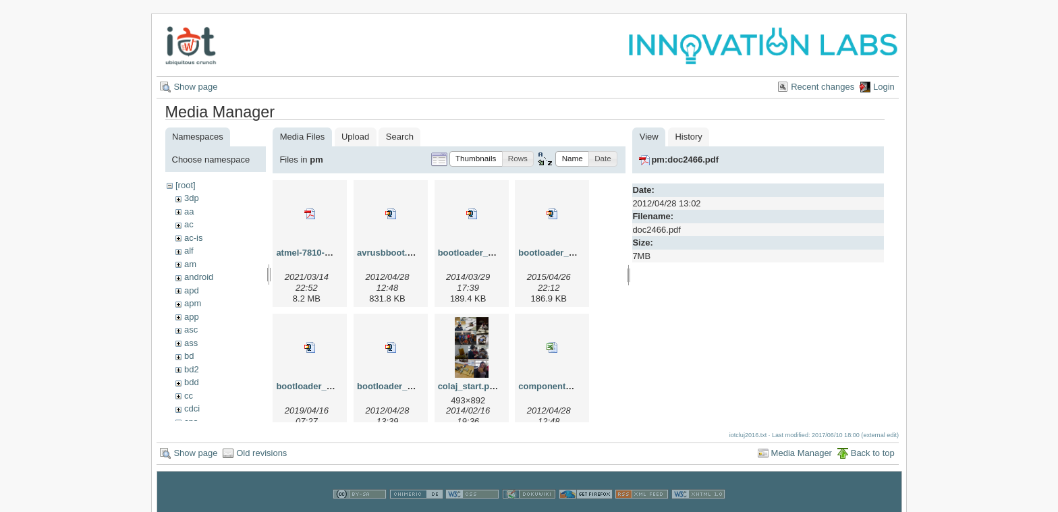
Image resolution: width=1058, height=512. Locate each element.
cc (188, 396)
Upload (355, 137)
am (190, 264)
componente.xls (551, 386)
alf (189, 251)
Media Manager (801, 451)
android (198, 277)
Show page (195, 87)
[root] (185, 185)
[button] (476, 159)
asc (191, 329)
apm (192, 303)
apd (191, 290)
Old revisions (261, 451)
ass (191, 343)
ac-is (193, 238)
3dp (191, 198)
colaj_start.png (469, 386)
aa (189, 211)
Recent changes (822, 87)
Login (884, 87)
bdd (191, 382)
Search (400, 137)
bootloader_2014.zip (480, 253)
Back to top (873, 451)
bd (189, 356)
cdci (192, 408)
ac (189, 224)
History (688, 137)
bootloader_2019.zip (318, 386)
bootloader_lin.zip (394, 386)
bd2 (191, 369)
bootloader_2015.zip (560, 253)
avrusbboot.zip (388, 253)
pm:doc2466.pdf (685, 159)
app (191, 317)
